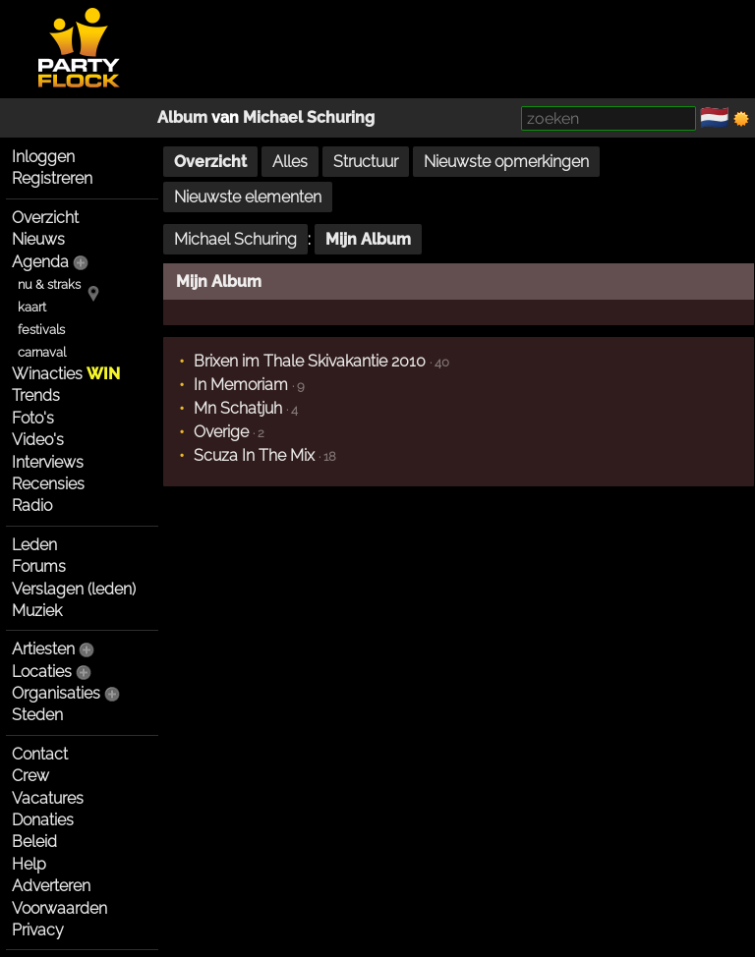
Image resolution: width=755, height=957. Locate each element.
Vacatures (48, 798)
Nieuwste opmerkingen (506, 161)
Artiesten (43, 649)
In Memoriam (241, 384)
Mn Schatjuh (238, 408)
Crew (30, 775)
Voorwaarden (59, 908)
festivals (41, 329)
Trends (36, 395)
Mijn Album (368, 239)
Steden (37, 714)
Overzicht (45, 217)
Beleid (34, 841)
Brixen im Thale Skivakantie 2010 (310, 361)
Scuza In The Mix (254, 455)
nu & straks (49, 284)
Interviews (48, 462)
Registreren (52, 178)
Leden (34, 544)
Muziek (37, 610)
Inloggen (43, 156)
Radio (32, 505)
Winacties (66, 374)
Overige (221, 431)
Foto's (33, 418)
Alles (290, 161)
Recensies (48, 484)
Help (29, 864)
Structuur (365, 161)
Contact (40, 754)
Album (182, 117)
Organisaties (56, 693)
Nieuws (38, 239)
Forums (39, 566)
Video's (38, 439)
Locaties (42, 671)
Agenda (40, 262)
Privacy (38, 930)
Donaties (43, 820)
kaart (32, 307)
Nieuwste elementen (247, 197)
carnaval (42, 352)
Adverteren (51, 885)
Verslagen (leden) (74, 589)
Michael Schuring (309, 117)
